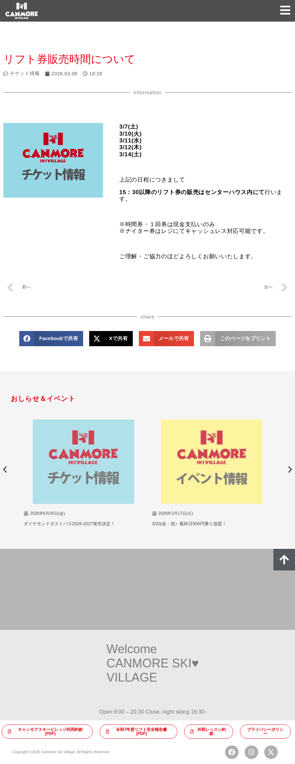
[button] (51, 338)
